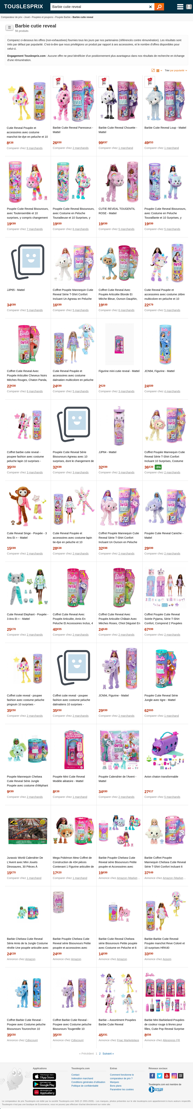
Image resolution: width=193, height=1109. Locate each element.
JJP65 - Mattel (16, 289)
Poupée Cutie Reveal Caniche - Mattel (164, 535)
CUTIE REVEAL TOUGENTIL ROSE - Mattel (117, 211)
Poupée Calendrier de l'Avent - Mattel (117, 779)
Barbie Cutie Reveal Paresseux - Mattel (73, 130)
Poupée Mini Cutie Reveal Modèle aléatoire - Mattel (69, 779)
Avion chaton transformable (161, 776)
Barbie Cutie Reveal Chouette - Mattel (118, 130)
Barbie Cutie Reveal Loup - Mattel (165, 127)
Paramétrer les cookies (122, 1089)
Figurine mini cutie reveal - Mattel (119, 371)
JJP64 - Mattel (107, 452)
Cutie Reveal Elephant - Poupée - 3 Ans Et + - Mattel (27, 616)
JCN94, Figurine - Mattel (160, 371)
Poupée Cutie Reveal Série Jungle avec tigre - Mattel (161, 697)
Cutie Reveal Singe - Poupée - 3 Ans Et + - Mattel (27, 535)
